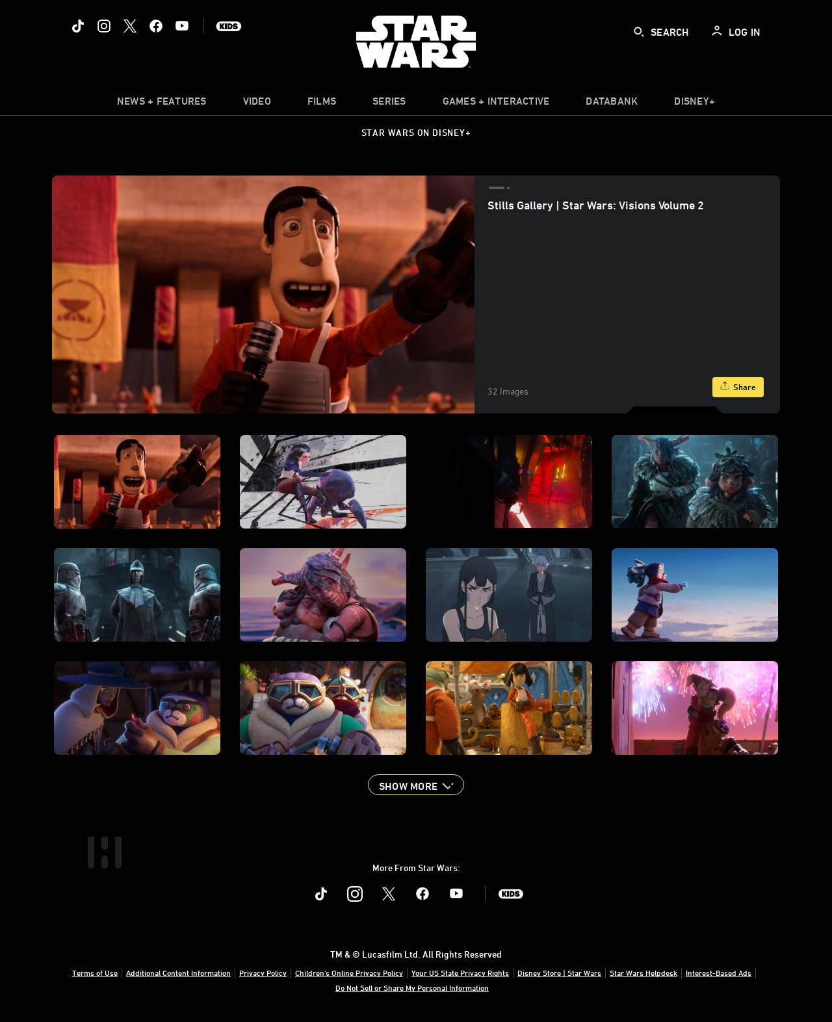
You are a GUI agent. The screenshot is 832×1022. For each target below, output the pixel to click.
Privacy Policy (263, 972)
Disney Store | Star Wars (559, 972)
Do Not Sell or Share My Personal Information (412, 987)
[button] (416, 784)
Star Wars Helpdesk (643, 972)
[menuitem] (257, 104)
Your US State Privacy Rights (460, 972)
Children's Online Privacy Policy (349, 972)
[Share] (738, 387)
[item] (162, 104)
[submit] (638, 31)
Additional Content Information (178, 972)
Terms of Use (95, 972)
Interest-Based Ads (718, 972)
